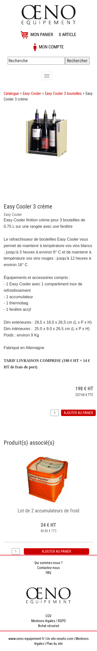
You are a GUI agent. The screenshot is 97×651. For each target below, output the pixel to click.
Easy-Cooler (32, 93)
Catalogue (11, 93)
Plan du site (55, 644)
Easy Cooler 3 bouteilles (63, 93)
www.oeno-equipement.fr (26, 639)
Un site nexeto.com (59, 639)
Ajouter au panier (78, 413)
